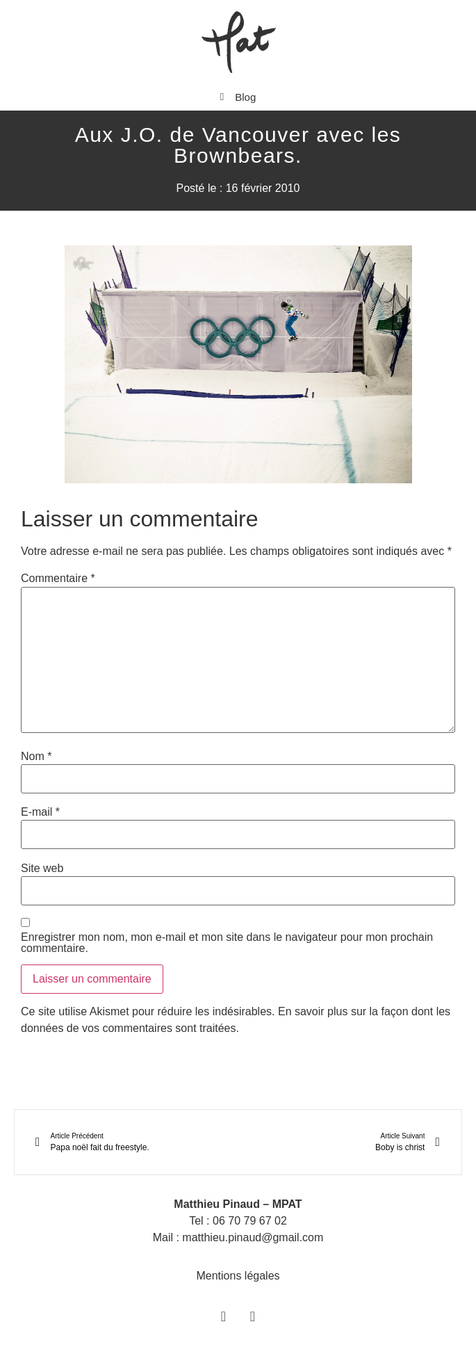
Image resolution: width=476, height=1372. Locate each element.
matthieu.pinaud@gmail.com (252, 1237)
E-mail (40, 812)
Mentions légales (237, 1276)
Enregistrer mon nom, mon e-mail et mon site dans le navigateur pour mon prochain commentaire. (227, 943)
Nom (36, 756)
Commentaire (58, 578)
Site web (42, 868)
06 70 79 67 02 (250, 1221)
